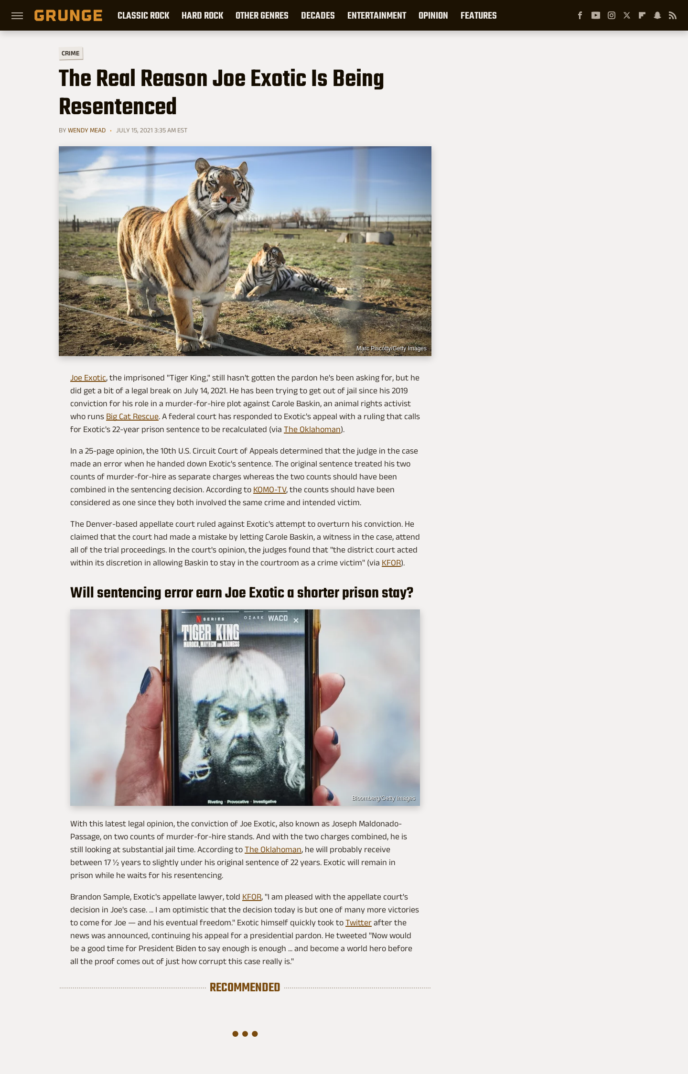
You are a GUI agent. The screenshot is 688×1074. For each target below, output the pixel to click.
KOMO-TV (269, 489)
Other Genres (262, 15)
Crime (71, 53)
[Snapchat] (657, 15)
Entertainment (376, 15)
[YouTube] (595, 15)
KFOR (391, 562)
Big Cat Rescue (132, 416)
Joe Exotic (88, 377)
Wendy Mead (87, 130)
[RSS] (673, 15)
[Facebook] (580, 15)
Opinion (433, 15)
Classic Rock (143, 15)
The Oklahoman (312, 429)
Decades (318, 15)
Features (479, 15)
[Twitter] (627, 15)
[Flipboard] (642, 15)
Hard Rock (202, 15)
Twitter (358, 922)
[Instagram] (611, 15)
